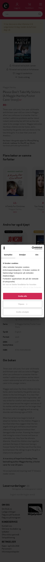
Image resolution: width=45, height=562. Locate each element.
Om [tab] (36, 255)
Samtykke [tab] (8, 255)
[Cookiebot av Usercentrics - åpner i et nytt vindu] (32, 248)
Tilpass (22, 304)
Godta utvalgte (22, 312)
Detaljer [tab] (22, 255)
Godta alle (22, 296)
